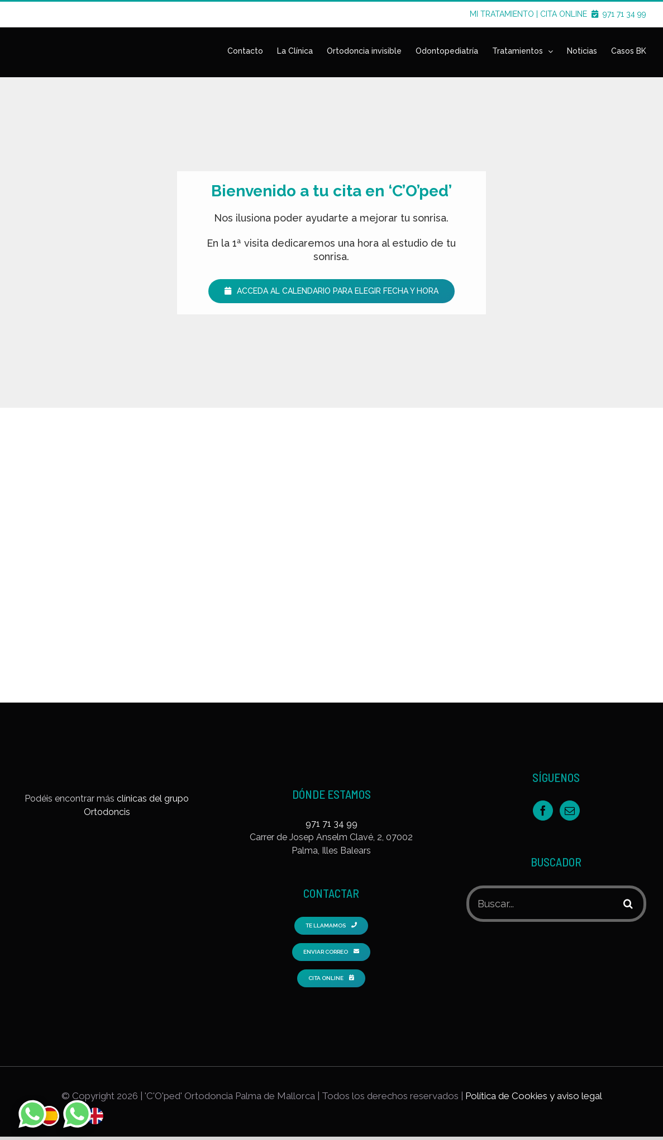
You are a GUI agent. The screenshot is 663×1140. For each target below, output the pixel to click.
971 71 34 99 (624, 14)
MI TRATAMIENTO (502, 14)
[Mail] (570, 810)
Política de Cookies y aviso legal (533, 1095)
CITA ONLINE (570, 14)
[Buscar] (628, 903)
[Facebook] (543, 810)
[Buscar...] (541, 903)
